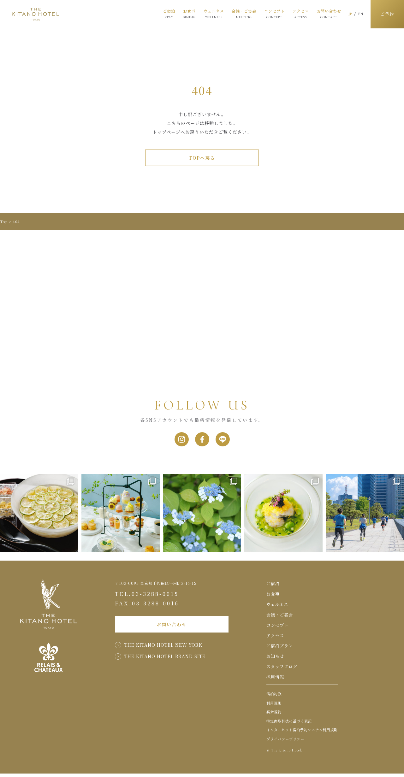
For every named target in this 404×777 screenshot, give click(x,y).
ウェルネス (209, 13)
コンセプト (270, 13)
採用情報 (275, 680)
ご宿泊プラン (279, 649)
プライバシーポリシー (285, 742)
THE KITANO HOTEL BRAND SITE (164, 664)
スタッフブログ (281, 670)
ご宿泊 (164, 13)
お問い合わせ (324, 14)
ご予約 (385, 14)
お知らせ (275, 660)
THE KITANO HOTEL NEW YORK (163, 653)
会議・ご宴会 (240, 14)
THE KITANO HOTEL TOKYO (35, 14)
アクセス (296, 14)
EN (356, 14)
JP (346, 14)
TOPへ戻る (202, 158)
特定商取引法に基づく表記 (289, 724)
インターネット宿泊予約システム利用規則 (302, 733)
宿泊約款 (274, 697)
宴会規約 (274, 715)
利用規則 (274, 706)
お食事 (185, 13)
